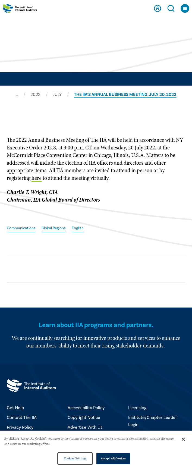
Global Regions (54, 228)
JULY (57, 94)
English (78, 228)
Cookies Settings (75, 458)
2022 (35, 94)
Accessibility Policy (86, 407)
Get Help (15, 407)
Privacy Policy (20, 427)
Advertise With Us (85, 427)
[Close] (183, 439)
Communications (21, 228)
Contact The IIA (22, 417)
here (37, 178)
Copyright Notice (84, 417)
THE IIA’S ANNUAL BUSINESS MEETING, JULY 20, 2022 (125, 94)
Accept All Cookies (113, 458)
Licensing (137, 407)
